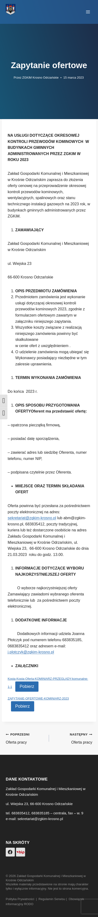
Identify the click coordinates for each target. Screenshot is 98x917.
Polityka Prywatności (20, 899)
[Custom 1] (20, 852)
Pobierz (27, 686)
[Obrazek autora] (9, 78)
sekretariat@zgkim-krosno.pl (32, 518)
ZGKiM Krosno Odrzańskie (40, 77)
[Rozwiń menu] (87, 11)
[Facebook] (10, 852)
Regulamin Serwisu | (53, 899)
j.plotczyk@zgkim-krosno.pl (31, 652)
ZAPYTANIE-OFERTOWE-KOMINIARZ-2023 (38, 698)
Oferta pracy (25, 737)
